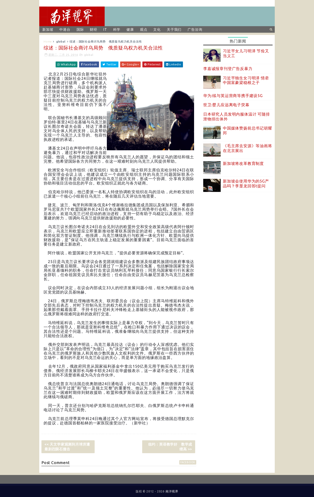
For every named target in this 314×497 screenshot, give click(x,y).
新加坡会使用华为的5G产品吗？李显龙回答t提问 (246, 183)
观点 (143, 29)
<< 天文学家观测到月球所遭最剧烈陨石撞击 (67, 446)
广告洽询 (195, 29)
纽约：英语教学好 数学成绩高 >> (170, 446)
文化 (157, 29)
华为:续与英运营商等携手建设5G (233, 95)
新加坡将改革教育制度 (243, 163)
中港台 (64, 29)
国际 (80, 29)
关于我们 (174, 29)
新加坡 (47, 29)
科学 (117, 29)
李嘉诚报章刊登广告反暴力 (228, 68)
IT (105, 29)
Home (48, 41)
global (60, 41)
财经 (93, 29)
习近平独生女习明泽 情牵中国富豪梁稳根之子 (246, 80)
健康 (130, 29)
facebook (187, 462)
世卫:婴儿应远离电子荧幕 (226, 104)
